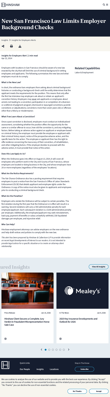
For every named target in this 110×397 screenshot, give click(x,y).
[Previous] (41, 349)
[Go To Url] (5, 338)
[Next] (68, 349)
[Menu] (107, 5)
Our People (25, 369)
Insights (40, 369)
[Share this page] (3, 46)
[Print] (11, 46)
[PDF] (20, 46)
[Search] (103, 5)
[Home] (10, 5)
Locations (54, 369)
